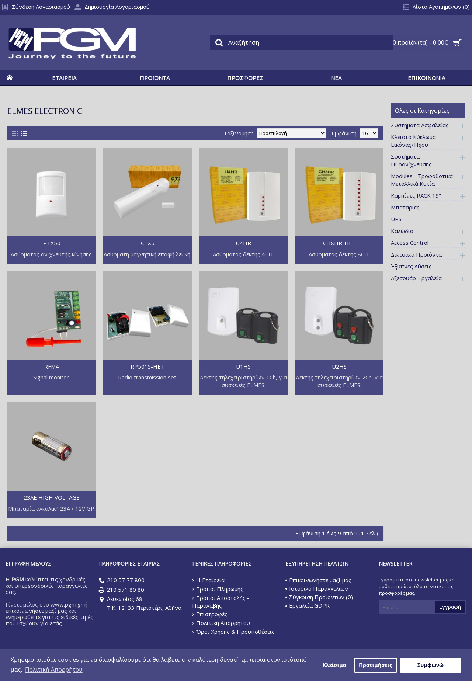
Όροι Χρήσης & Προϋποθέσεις (233, 632)
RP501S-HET (147, 366)
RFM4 (51, 366)
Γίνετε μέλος (22, 604)
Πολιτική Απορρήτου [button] (54, 670)
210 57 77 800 (122, 580)
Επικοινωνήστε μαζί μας (318, 580)
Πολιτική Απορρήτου (221, 623)
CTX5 (148, 243)
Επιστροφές (210, 614)
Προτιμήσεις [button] (375, 664)
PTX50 (51, 243)
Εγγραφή (450, 606)
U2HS (339, 366)
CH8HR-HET (339, 243)
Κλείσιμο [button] (334, 664)
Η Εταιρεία (208, 580)
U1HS (243, 366)
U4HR (243, 243)
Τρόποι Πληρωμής (217, 589)
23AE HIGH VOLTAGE (52, 497)
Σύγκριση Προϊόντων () (319, 597)
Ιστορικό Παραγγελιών (316, 588)
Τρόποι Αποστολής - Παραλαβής (220, 601)
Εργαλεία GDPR (307, 605)
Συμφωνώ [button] (430, 664)
